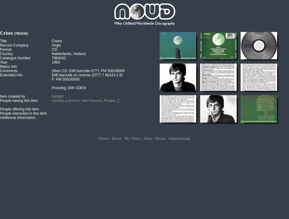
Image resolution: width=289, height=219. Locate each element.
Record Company (14, 45)
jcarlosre (72, 101)
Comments (9, 71)
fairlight (58, 96)
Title (3, 41)
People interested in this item (23, 113)
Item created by (12, 96)
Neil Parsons (91, 101)
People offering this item (19, 109)
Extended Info (11, 75)
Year (3, 62)
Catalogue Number (15, 58)
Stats (148, 138)
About (160, 138)
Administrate (179, 138)
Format (6, 49)
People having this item (19, 101)
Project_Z (112, 101)
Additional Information (17, 118)
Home (104, 138)
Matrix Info (8, 66)
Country (6, 54)
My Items (132, 138)
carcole (58, 101)
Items (116, 138)
